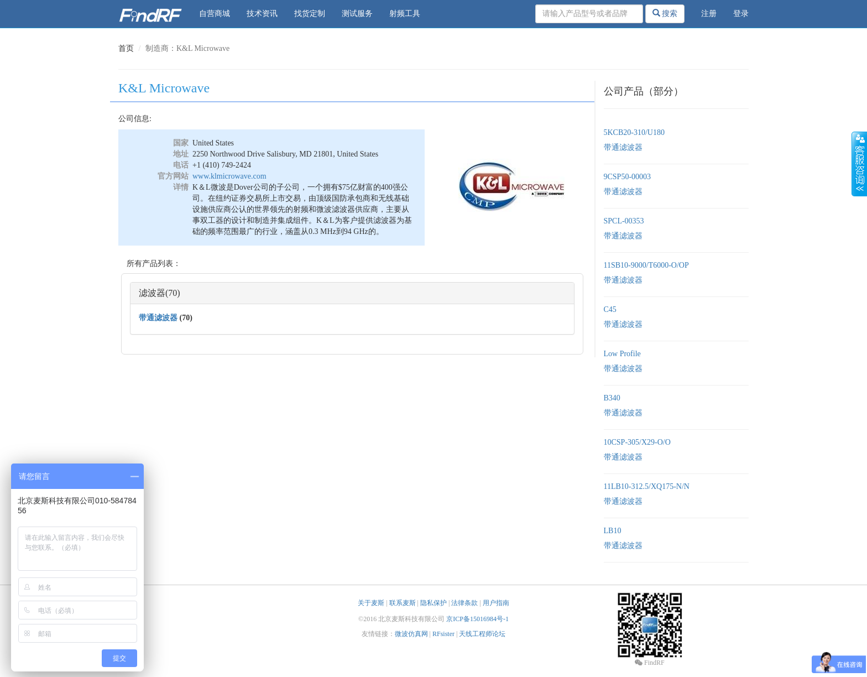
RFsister (443, 634)
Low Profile (622, 354)
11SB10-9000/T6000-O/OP (646, 265)
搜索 (665, 13)
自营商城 (214, 13)
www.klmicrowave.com (229, 176)
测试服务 (357, 13)
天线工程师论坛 (482, 634)
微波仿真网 (411, 634)
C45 (610, 309)
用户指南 (496, 603)
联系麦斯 (402, 603)
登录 (741, 13)
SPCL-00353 (624, 221)
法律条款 (464, 603)
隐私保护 (433, 603)
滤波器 (152, 293)
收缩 (859, 164)
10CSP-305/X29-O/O (637, 442)
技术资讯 (262, 13)
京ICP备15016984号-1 (477, 619)
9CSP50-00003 (627, 177)
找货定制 (309, 13)
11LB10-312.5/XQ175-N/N (647, 486)
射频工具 (404, 13)
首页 (126, 48)
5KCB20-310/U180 (634, 132)
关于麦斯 (371, 603)
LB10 (612, 531)
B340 (612, 398)
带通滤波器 (158, 318)
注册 (709, 13)
